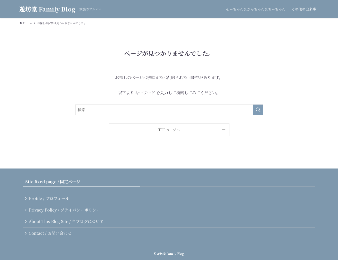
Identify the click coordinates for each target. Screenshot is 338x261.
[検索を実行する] (258, 109)
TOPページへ (169, 129)
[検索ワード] (169, 109)
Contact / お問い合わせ (50, 234)
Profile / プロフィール (49, 198)
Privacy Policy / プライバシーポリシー (65, 210)
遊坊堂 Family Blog (47, 9)
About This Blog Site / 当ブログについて (66, 222)
